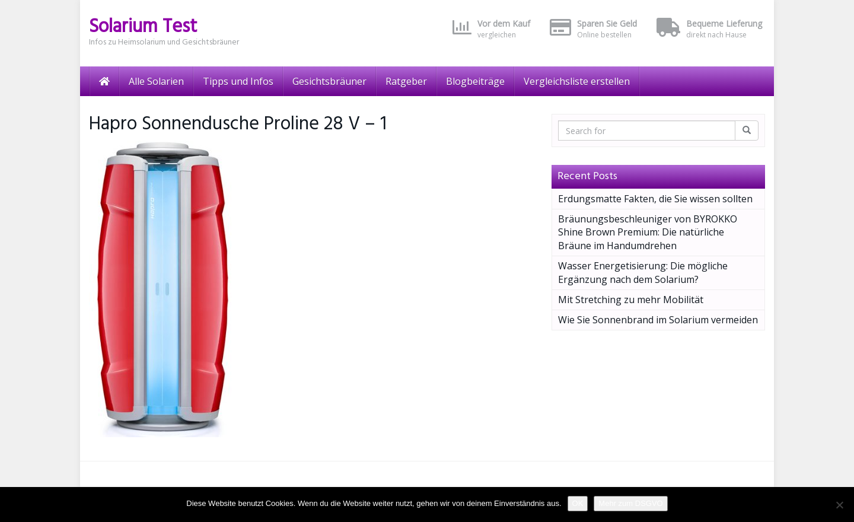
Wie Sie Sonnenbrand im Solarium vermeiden (658, 319)
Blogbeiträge (475, 81)
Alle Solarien (156, 81)
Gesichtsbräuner (329, 81)
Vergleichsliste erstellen (577, 81)
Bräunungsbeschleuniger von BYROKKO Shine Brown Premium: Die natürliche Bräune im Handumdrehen (647, 232)
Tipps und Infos (238, 81)
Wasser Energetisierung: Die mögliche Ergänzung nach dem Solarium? (643, 272)
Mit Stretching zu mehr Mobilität (630, 299)
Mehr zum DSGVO (630, 503)
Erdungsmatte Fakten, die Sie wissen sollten (655, 198)
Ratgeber (406, 81)
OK (578, 503)
